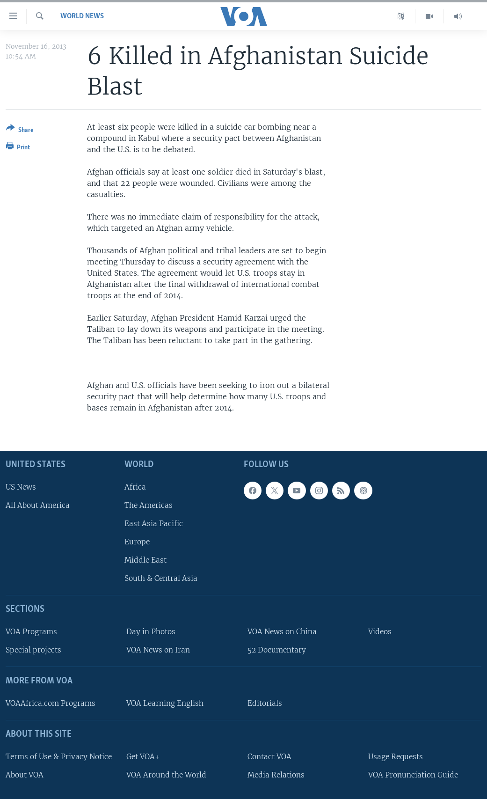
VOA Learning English (165, 703)
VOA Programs (31, 631)
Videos (380, 631)
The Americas (148, 504)
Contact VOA (269, 756)
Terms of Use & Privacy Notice (59, 756)
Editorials (264, 703)
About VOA (25, 774)
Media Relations (276, 774)
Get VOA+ (143, 756)
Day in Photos (150, 631)
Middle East (145, 560)
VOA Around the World (166, 774)
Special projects (33, 649)
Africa (135, 486)
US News (21, 486)
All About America (38, 504)
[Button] (20, 130)
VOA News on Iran (158, 649)
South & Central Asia (160, 578)
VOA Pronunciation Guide (413, 774)
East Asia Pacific (153, 523)
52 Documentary (276, 649)
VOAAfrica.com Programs (50, 703)
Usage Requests (395, 756)
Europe (137, 541)
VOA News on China (282, 631)
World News (82, 16)
